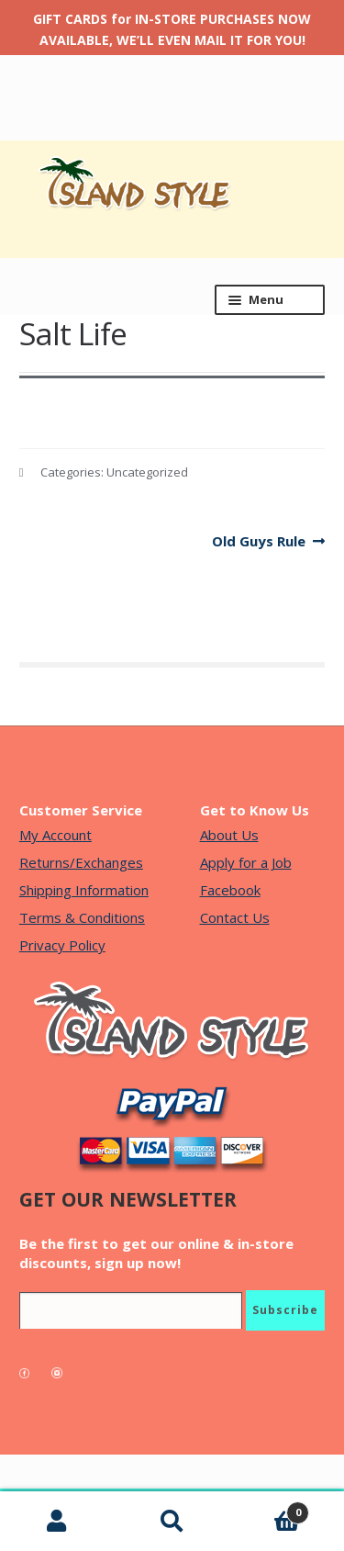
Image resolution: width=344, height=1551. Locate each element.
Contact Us (235, 917)
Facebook (230, 890)
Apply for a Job (246, 862)
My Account (55, 835)
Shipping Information (84, 890)
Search (172, 1521)
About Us (229, 835)
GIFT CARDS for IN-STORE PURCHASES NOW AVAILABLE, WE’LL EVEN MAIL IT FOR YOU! (172, 29)
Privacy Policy (62, 945)
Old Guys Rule (258, 541)
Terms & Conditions (82, 917)
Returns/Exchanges (81, 862)
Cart (269, 1508)
